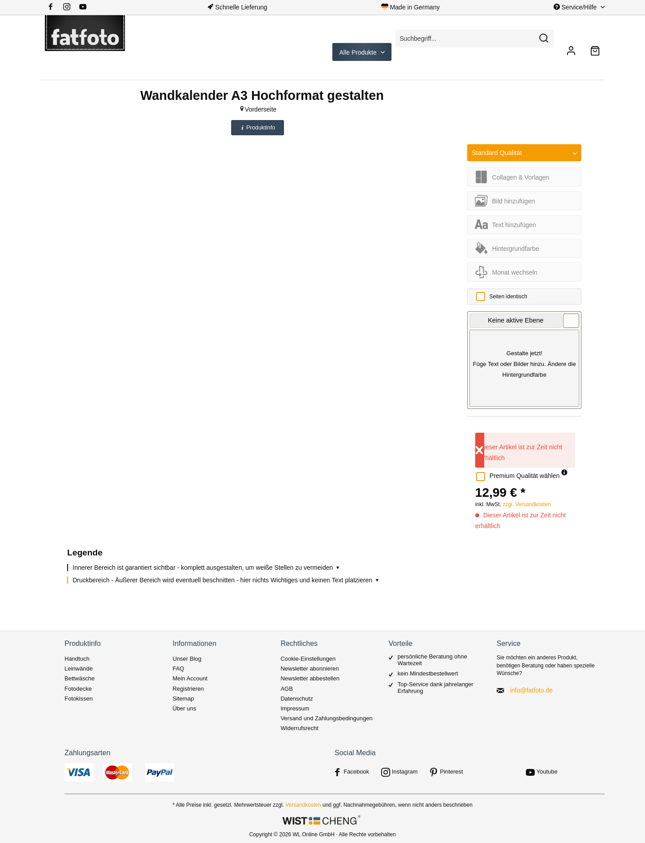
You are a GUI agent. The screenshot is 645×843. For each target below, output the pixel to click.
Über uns (184, 708)
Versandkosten (303, 805)
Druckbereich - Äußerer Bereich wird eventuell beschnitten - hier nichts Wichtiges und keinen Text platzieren (226, 580)
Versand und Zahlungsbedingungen (326, 718)
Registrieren (188, 688)
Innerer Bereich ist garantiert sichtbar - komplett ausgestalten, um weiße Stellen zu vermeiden (207, 567)
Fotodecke (78, 688)
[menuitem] (70, 7)
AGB (286, 688)
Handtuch (77, 658)
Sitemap (183, 698)
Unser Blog (186, 658)
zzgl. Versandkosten (526, 504)
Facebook (356, 771)
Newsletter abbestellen (310, 678)
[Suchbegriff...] (475, 38)
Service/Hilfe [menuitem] (576, 7)
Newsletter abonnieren (309, 668)
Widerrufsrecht (299, 728)
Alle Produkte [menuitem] (359, 52)
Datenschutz (296, 698)
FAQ (178, 668)
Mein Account (189, 678)
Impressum (294, 708)
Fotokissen (78, 698)
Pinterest (451, 771)
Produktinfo (257, 127)
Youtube (547, 771)
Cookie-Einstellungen (307, 658)
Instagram (405, 771)
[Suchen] (544, 38)
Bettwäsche (79, 678)
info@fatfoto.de (531, 690)
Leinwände (78, 668)
